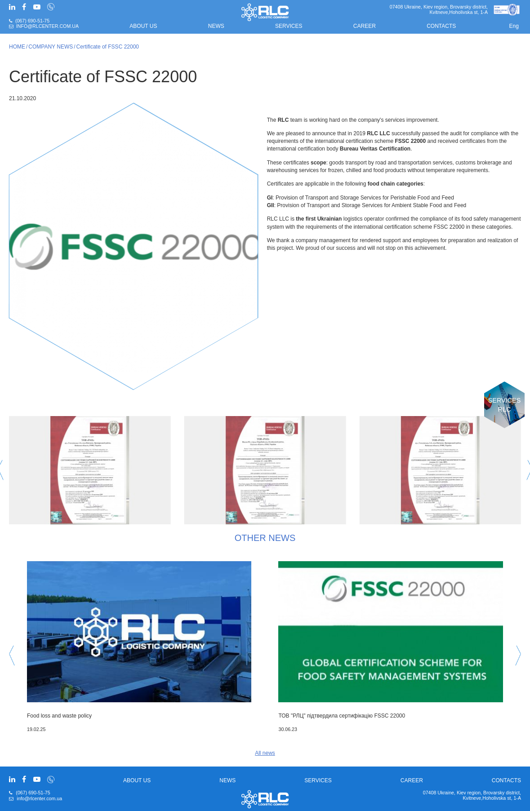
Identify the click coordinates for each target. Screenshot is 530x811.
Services (288, 26)
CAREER (364, 26)
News (216, 26)
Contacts (441, 26)
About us (143, 26)
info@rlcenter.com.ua (47, 26)
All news (265, 753)
